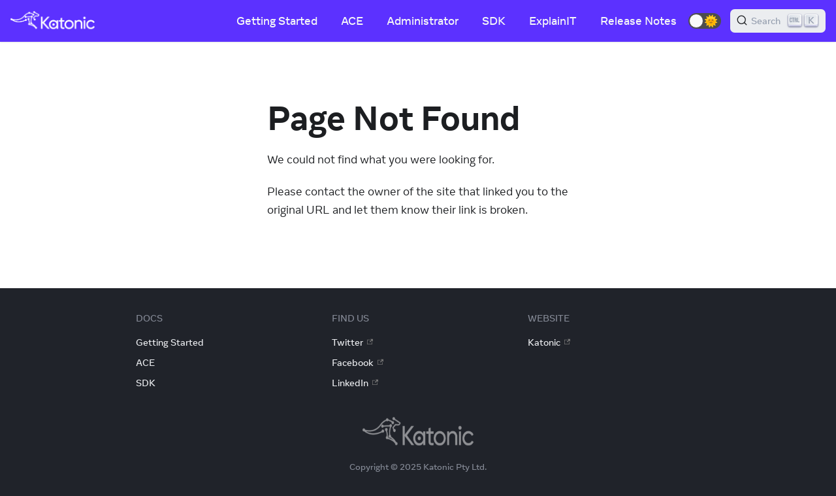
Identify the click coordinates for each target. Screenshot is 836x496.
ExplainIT (553, 21)
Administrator (422, 21)
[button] (704, 21)
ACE (352, 21)
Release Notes (638, 21)
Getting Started (276, 21)
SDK (494, 21)
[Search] (778, 21)
